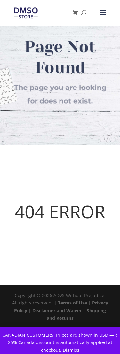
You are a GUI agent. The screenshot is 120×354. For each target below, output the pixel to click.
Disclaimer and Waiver (57, 310)
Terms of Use (72, 303)
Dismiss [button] (71, 350)
